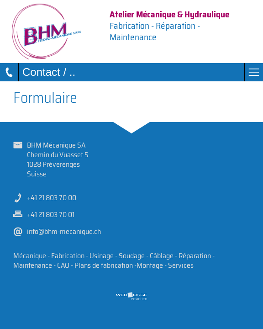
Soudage (132, 255)
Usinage (101, 255)
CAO (63, 265)
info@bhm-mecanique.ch (64, 231)
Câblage (162, 255)
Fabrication (67, 255)
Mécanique (29, 255)
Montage (150, 265)
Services (181, 265)
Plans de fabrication (103, 265)
